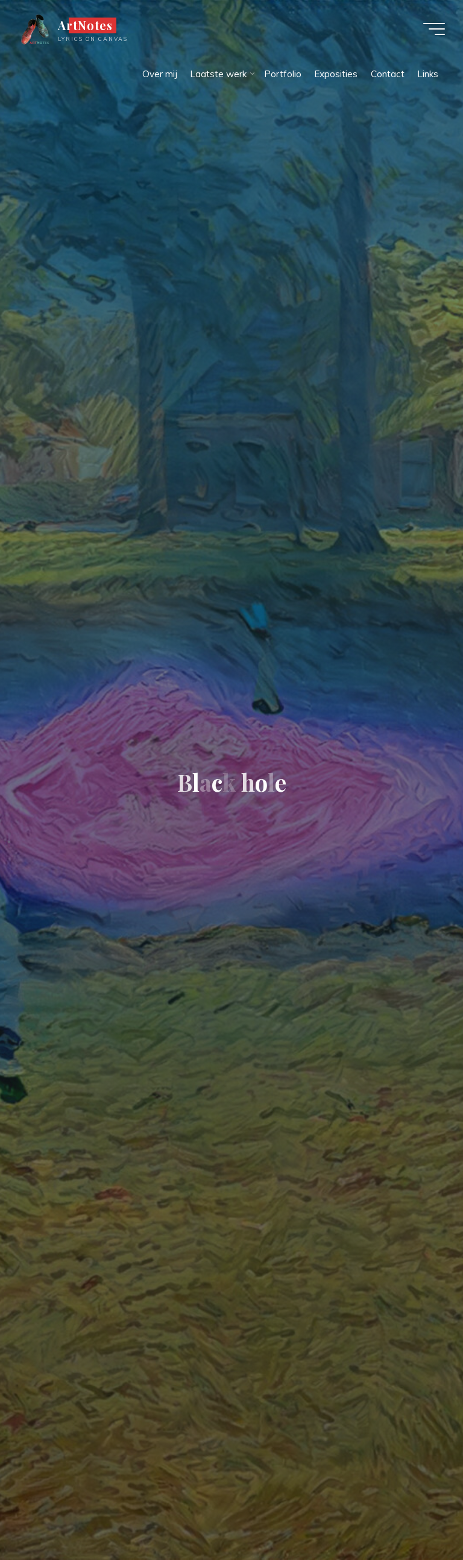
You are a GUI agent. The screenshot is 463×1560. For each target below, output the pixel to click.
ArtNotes (85, 25)
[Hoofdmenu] (434, 29)
